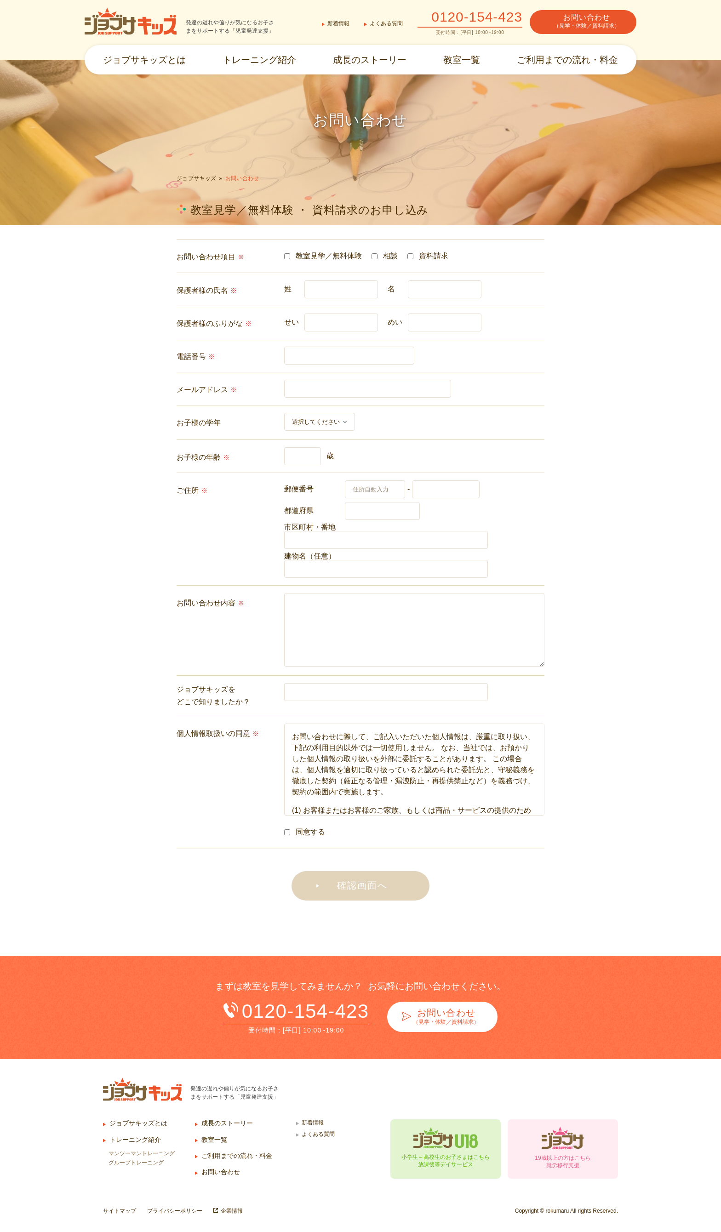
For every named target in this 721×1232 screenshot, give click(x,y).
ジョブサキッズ (197, 178)
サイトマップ (119, 1211)
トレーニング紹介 (259, 60)
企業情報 (232, 1211)
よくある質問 (386, 23)
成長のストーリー (369, 60)
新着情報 (338, 23)
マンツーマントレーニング (142, 1153)
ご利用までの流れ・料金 (567, 60)
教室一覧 (461, 60)
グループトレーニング (136, 1162)
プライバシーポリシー (174, 1211)
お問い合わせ (220, 1171)
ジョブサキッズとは (144, 60)
